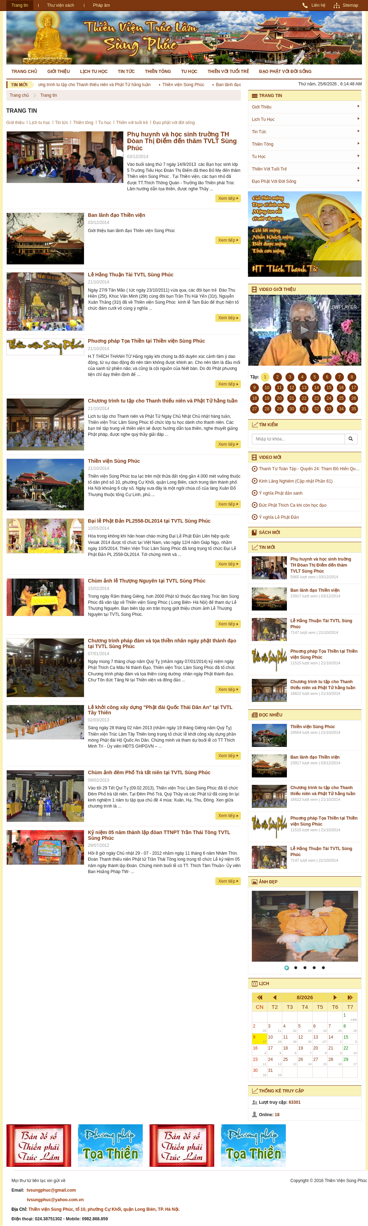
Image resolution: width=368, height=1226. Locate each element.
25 (289, 1061)
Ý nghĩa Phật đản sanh (280, 493)
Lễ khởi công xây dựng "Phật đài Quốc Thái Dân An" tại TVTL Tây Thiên (160, 709)
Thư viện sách (60, 5)
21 (335, 1050)
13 (320, 1039)
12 (305, 1039)
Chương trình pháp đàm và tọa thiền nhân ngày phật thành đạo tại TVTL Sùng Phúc (162, 643)
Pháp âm (101, 5)
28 (335, 1061)
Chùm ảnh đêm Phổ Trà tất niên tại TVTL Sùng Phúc (149, 772)
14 (335, 1039)
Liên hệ (318, 5)
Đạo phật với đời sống (285, 71)
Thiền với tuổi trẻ (228, 71)
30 (259, 1072)
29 (350, 1061)
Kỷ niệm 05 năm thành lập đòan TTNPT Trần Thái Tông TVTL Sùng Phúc (159, 834)
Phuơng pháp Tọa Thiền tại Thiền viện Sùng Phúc (146, 341)
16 (259, 1050)
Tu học (189, 71)
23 (259, 1061)
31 (275, 1072)
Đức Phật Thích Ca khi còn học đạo (293, 505)
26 (305, 1061)
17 (275, 1050)
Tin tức (126, 71)
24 (275, 1061)
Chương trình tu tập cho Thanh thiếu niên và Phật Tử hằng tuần (92, 84)
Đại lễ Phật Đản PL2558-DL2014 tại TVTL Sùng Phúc (149, 521)
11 (289, 1039)
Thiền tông (158, 71)
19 (305, 1050)
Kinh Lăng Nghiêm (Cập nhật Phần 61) (296, 481)
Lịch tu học (94, 71)
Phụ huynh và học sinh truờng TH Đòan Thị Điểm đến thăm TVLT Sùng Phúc (182, 141)
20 (320, 1050)
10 (275, 1039)
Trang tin (20, 5)
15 (350, 1039)
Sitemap (350, 5)
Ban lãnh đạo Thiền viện (241, 84)
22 (350, 1050)
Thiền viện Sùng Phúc (185, 84)
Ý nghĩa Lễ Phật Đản (279, 517)
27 (320, 1061)
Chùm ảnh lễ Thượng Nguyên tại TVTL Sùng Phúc (146, 581)
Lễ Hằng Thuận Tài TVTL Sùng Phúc (131, 274)
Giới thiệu (58, 71)
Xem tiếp (226, 198)
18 (289, 1050)
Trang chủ (24, 71)
